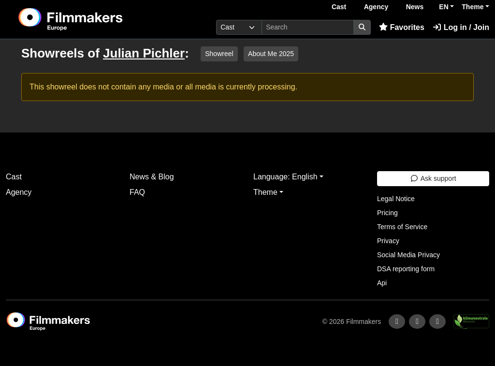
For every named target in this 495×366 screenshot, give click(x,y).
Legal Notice (396, 199)
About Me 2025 (271, 54)
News (415, 7)
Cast (339, 7)
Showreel (219, 54)
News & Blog (152, 177)
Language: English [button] (285, 177)
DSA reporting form (406, 269)
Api (382, 283)
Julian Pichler (144, 53)
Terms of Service (402, 227)
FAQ (137, 192)
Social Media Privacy (408, 255)
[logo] (94, 19)
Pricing (387, 213)
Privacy (388, 241)
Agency (376, 7)
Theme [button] (472, 7)
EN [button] (443, 7)
